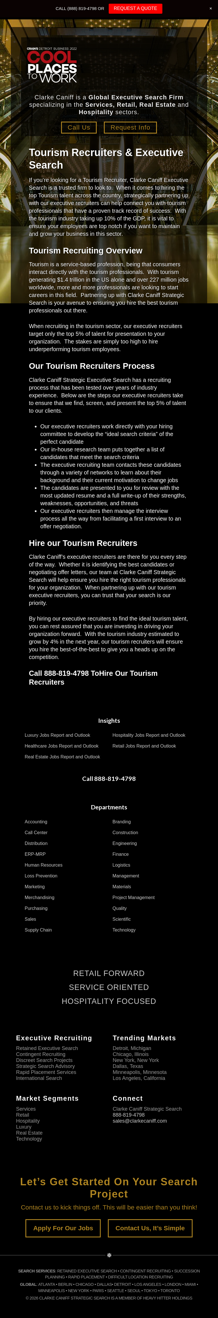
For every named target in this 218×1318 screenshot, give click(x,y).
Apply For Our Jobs (63, 1228)
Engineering (124, 843)
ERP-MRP (35, 854)
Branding (121, 821)
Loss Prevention (41, 875)
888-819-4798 (129, 1115)
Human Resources (44, 865)
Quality (119, 908)
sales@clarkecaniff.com (140, 1121)
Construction (125, 832)
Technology (124, 930)
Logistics (121, 865)
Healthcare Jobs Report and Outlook (62, 746)
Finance (120, 854)
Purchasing (36, 908)
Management (125, 875)
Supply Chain (38, 930)
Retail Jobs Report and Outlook (144, 746)
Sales (30, 919)
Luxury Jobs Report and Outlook (57, 735)
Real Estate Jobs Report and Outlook (62, 756)
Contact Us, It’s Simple (150, 1228)
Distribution (36, 843)
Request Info (130, 127)
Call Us (79, 127)
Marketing (35, 886)
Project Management (133, 897)
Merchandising (39, 897)
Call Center (36, 832)
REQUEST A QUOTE (135, 8)
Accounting (36, 821)
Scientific (121, 919)
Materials (121, 886)
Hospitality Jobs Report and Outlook (148, 735)
